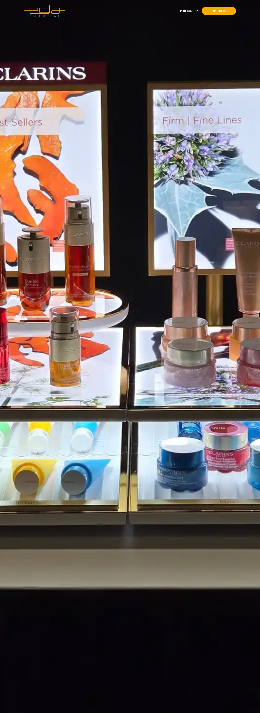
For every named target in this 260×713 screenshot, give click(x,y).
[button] (189, 10)
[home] (44, 11)
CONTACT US (219, 11)
